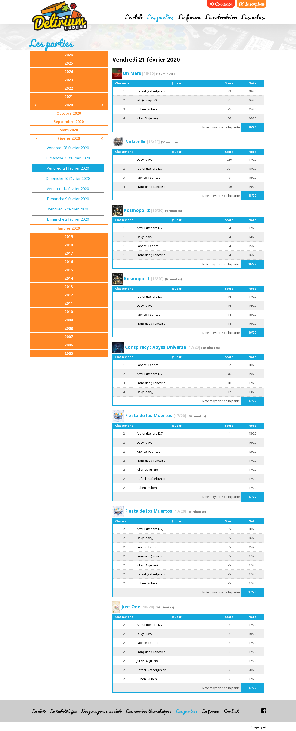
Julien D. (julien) (147, 118)
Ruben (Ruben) (147, 109)
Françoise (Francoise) (151, 186)
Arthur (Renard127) (150, 168)
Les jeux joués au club (101, 711)
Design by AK (258, 727)
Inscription (251, 3)
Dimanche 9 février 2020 (68, 198)
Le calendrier (221, 17)
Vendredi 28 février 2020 (68, 147)
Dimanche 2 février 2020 (68, 219)
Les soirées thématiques (148, 711)
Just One (137, 607)
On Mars (139, 73)
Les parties (160, 17)
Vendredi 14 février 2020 (68, 188)
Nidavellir (142, 141)
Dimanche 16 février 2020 (68, 178)
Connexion (221, 3)
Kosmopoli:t (144, 210)
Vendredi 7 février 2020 (68, 209)
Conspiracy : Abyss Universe (162, 347)
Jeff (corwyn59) (147, 100)
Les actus (252, 17)
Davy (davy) (145, 159)
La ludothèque (63, 711)
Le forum (189, 17)
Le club (133, 17)
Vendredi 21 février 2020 (68, 168)
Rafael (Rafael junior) (151, 91)
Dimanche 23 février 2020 (68, 158)
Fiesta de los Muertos (155, 415)
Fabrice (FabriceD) (149, 177)
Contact (231, 711)
